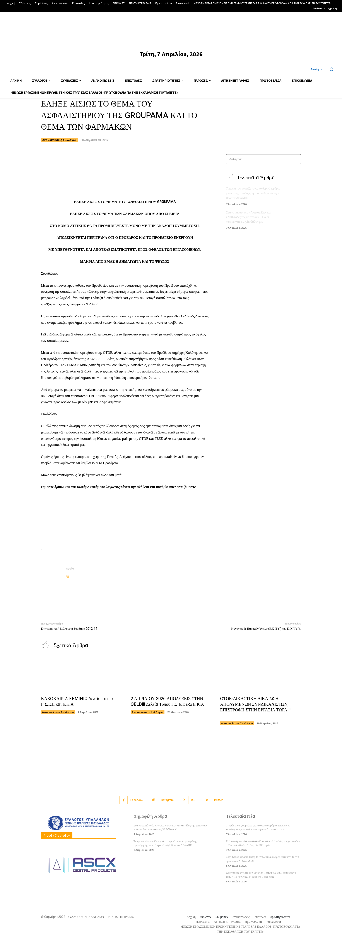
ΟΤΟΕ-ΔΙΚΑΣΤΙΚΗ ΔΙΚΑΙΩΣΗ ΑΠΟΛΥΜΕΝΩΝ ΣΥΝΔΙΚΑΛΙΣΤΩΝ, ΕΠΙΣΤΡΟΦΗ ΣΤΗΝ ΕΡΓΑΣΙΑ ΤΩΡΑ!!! (255, 707)
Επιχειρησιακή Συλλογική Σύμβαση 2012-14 (69, 628)
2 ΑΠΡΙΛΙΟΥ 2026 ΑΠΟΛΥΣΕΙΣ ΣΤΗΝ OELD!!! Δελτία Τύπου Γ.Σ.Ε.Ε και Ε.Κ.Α (167, 702)
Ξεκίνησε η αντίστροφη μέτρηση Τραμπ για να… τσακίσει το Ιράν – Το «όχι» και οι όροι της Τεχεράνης (261, 875)
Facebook (136, 800)
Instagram (167, 800)
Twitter (218, 800)
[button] (323, 69)
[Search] (296, 159)
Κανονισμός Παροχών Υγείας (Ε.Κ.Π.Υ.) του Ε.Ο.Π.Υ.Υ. (266, 628)
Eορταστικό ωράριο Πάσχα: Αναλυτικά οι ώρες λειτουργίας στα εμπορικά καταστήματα (262, 859)
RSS (194, 800)
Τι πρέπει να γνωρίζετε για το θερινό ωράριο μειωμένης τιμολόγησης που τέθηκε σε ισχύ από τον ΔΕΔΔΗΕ (253, 193)
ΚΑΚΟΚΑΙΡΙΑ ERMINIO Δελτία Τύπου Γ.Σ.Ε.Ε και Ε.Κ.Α (77, 702)
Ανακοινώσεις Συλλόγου (59, 140)
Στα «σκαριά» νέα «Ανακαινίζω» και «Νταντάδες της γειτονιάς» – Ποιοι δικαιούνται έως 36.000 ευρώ (248, 216)
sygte (70, 568)
